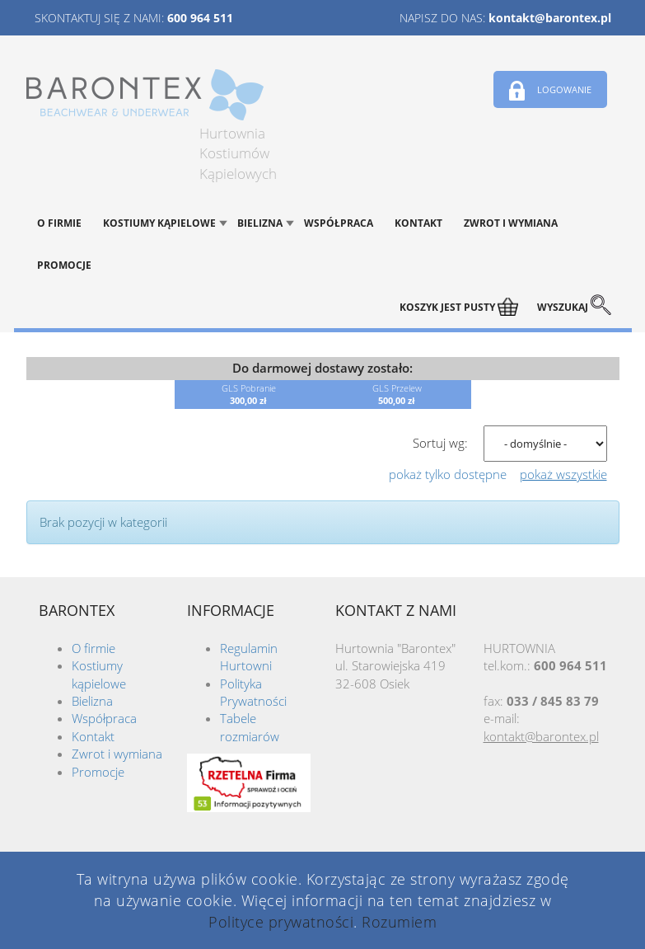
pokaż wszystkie (563, 474)
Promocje (64, 265)
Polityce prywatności (280, 922)
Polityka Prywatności (253, 692)
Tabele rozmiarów (249, 727)
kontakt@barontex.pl (549, 18)
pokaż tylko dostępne (448, 474)
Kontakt (418, 223)
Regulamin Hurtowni (249, 657)
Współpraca (338, 223)
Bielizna (260, 223)
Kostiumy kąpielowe (159, 223)
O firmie (59, 223)
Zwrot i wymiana (511, 223)
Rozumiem (399, 922)
